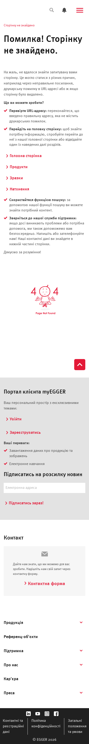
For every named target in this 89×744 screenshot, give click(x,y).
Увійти (13, 419)
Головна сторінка (24, 156)
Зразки (14, 178)
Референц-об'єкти (21, 637)
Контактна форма (44, 584)
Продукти (17, 167)
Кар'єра (11, 679)
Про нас (11, 665)
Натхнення (17, 189)
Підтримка (13, 651)
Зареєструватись (23, 432)
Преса (9, 693)
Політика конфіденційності (45, 723)
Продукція (13, 623)
